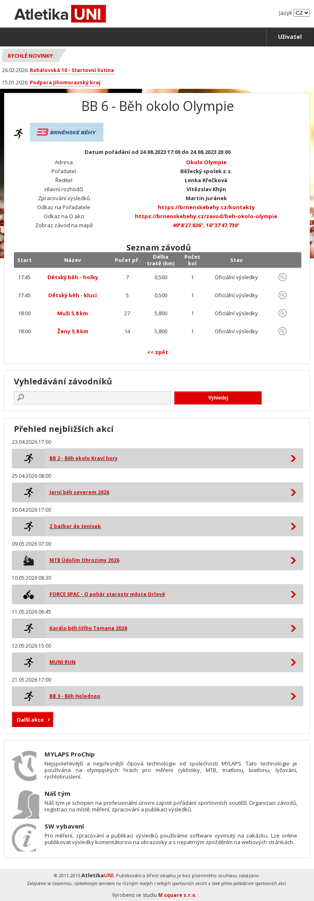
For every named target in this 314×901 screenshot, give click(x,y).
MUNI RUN (62, 662)
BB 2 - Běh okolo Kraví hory (83, 458)
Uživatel (290, 37)
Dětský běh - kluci (72, 295)
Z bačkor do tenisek (75, 526)
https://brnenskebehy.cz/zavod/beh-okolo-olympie (206, 216)
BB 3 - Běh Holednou (74, 696)
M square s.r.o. (177, 895)
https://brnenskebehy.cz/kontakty (206, 207)
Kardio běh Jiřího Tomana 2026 (88, 628)
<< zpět (157, 352)
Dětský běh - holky (72, 277)
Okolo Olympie (206, 162)
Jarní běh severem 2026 (79, 492)
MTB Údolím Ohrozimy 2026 (84, 560)
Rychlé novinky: (31, 55)
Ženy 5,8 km (72, 331)
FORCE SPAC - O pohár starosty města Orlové (107, 594)
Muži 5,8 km (72, 313)
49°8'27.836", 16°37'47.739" (206, 225)
